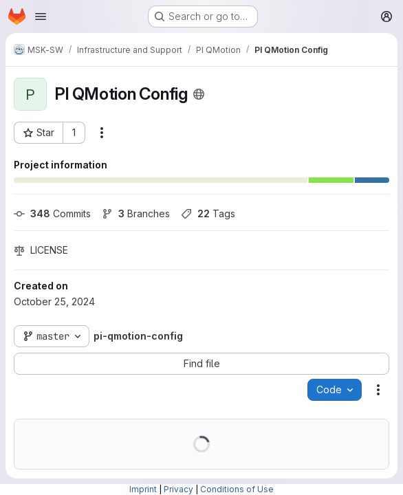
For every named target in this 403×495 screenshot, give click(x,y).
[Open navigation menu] (41, 17)
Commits (52, 213)
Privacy (178, 489)
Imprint (143, 489)
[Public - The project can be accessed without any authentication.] (198, 94)
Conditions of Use (237, 489)
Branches (136, 213)
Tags (208, 213)
